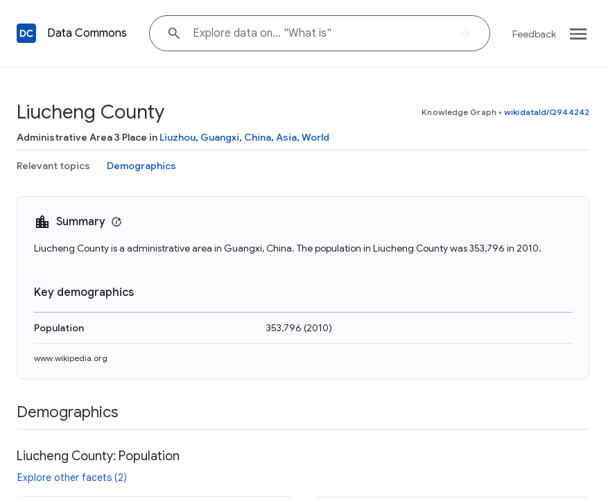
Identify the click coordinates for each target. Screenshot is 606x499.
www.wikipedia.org (70, 358)
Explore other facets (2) (72, 477)
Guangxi (219, 137)
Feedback (534, 34)
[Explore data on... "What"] (320, 33)
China (257, 137)
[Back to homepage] (26, 33)
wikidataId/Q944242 (546, 112)
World (315, 137)
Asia (286, 137)
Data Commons (87, 33)
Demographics (141, 165)
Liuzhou (177, 137)
